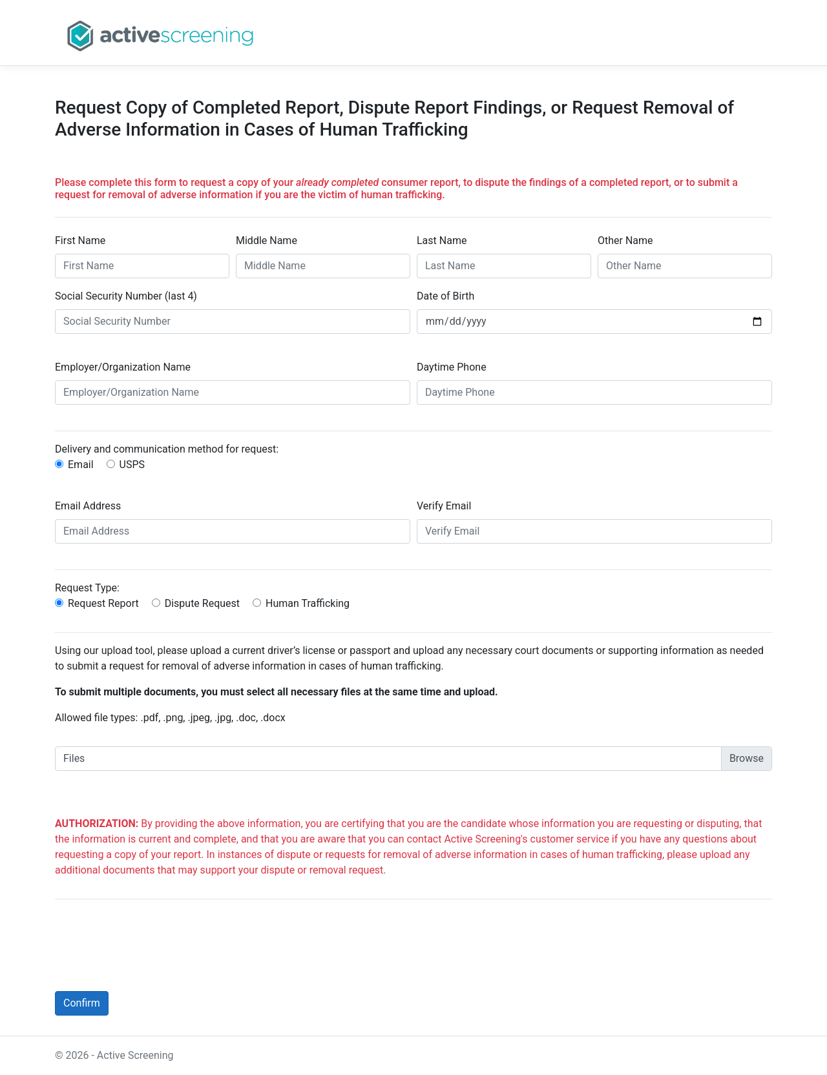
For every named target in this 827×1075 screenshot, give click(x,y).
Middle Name (266, 240)
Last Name (441, 240)
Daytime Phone (452, 367)
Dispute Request (202, 603)
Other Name (625, 240)
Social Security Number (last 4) (126, 296)
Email (81, 464)
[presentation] (153, 935)
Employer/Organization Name (123, 367)
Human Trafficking (308, 603)
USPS (132, 464)
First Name (80, 240)
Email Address (88, 506)
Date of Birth (445, 296)
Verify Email (444, 506)
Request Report (103, 603)
